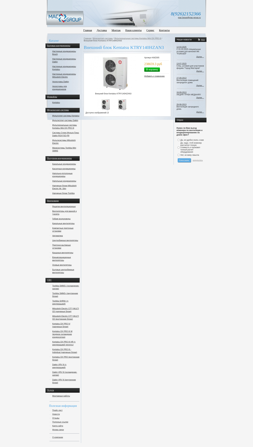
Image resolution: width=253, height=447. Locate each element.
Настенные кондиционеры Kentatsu (64, 68)
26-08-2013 (181, 104)
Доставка (102, 30)
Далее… (200, 57)
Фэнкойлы (52, 97)
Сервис (150, 30)
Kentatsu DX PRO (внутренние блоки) (66, 358)
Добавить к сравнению (154, 76)
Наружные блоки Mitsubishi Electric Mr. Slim (64, 187)
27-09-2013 (181, 78)
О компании (57, 437)
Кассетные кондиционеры (64, 169)
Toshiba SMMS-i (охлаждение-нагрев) (65, 287)
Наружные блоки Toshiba (63, 193)
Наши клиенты (133, 30)
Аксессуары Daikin (60, 82)
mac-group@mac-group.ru (189, 17)
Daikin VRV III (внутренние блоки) (64, 381)
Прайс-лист (57, 410)
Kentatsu (56, 102)
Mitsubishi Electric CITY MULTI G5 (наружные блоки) (65, 310)
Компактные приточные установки (62, 229)
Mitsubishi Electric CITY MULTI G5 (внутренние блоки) (65, 317)
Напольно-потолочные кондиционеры (62, 174)
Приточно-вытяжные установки (61, 246)
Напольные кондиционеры (64, 181)
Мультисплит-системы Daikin (65, 120)
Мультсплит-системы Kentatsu (65, 116)
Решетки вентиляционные (64, 206)
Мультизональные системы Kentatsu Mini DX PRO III (64, 126)
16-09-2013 (181, 92)
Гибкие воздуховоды (61, 219)
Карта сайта (57, 426)
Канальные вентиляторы (63, 223)
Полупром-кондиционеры (59, 158)
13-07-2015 (181, 63)
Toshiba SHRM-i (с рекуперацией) (60, 302)
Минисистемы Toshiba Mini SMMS (64, 149)
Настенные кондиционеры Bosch (64, 52)
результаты (198, 160)
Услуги (50, 390)
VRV (49, 280)
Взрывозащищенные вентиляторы (61, 258)
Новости (56, 414)
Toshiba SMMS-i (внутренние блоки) (65, 294)
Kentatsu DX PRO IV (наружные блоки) (61, 325)
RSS (203, 40)
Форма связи (58, 430)
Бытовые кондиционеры (58, 45)
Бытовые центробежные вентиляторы (63, 271)
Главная (87, 30)
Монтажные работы (61, 396)
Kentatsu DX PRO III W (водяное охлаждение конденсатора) (62, 334)
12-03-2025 (181, 47)
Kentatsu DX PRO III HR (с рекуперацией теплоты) (64, 343)
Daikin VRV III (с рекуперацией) (59, 366)
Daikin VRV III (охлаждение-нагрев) (64, 373)
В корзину (152, 69)
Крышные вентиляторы (62, 253)
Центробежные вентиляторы (65, 240)
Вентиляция (53, 201)
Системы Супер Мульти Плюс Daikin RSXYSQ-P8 (65, 134)
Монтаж (116, 30)
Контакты (164, 30)
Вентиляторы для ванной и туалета (64, 212)
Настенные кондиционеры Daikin (64, 60)
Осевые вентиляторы (62, 265)
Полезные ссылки (60, 422)
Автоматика (57, 236)
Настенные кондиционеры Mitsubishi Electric (64, 75)
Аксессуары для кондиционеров (59, 87)
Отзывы (55, 418)
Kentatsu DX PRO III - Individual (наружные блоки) (64, 350)
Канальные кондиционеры (64, 164)
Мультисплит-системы (58, 110)
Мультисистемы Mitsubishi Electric (64, 141)
